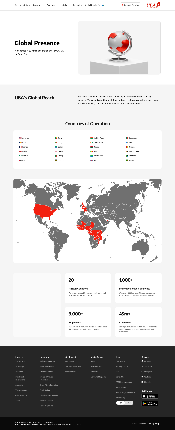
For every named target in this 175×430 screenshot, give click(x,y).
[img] (16, 5)
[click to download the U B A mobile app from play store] (150, 403)
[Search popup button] (99, 5)
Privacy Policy (154, 424)
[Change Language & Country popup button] (103, 5)
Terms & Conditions (138, 424)
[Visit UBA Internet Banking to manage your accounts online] (130, 5)
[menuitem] (25, 5)
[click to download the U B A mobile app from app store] (150, 396)
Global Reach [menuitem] (91, 5)
